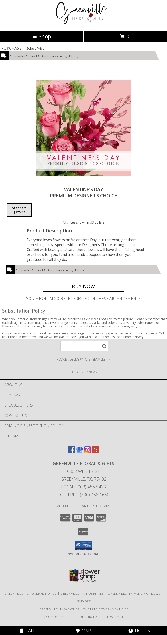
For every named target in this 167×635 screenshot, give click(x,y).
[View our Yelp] (95, 451)
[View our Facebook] (71, 451)
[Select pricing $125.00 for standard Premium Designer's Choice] (19, 210)
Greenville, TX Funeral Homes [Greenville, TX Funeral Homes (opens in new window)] (30, 594)
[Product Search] (84, 346)
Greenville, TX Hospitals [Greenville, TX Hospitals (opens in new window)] (82, 594)
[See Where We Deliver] (83, 372)
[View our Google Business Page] (79, 451)
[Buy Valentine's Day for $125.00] (83, 286)
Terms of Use (116, 617)
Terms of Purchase (84, 617)
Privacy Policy (51, 617)
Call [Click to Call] (27, 631)
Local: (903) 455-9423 (83, 487)
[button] (83, 545)
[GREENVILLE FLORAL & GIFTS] (83, 24)
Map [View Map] (83, 631)
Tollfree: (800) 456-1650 (83, 495)
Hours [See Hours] (139, 631)
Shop (41, 36)
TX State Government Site (105, 609)
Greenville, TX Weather (59, 609)
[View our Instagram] (87, 451)
